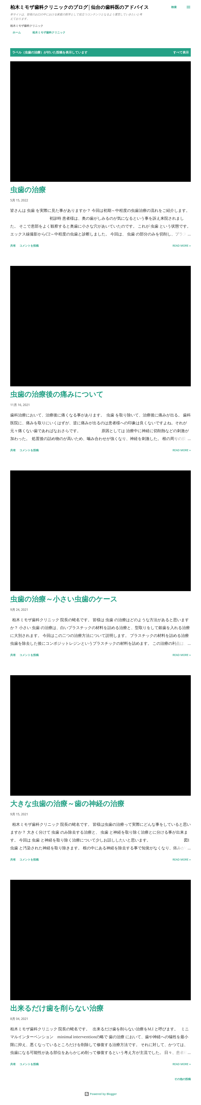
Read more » (182, 245)
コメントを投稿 (29, 245)
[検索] (174, 7)
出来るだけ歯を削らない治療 (56, 1008)
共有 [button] (13, 245)
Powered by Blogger (100, 1094)
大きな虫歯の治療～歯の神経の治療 (67, 803)
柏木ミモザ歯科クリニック (46, 32)
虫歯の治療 (28, 189)
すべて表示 (181, 52)
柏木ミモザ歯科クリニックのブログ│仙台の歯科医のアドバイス (79, 7)
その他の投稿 (182, 1079)
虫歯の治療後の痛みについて (56, 394)
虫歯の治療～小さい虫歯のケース (63, 599)
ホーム (14, 32)
